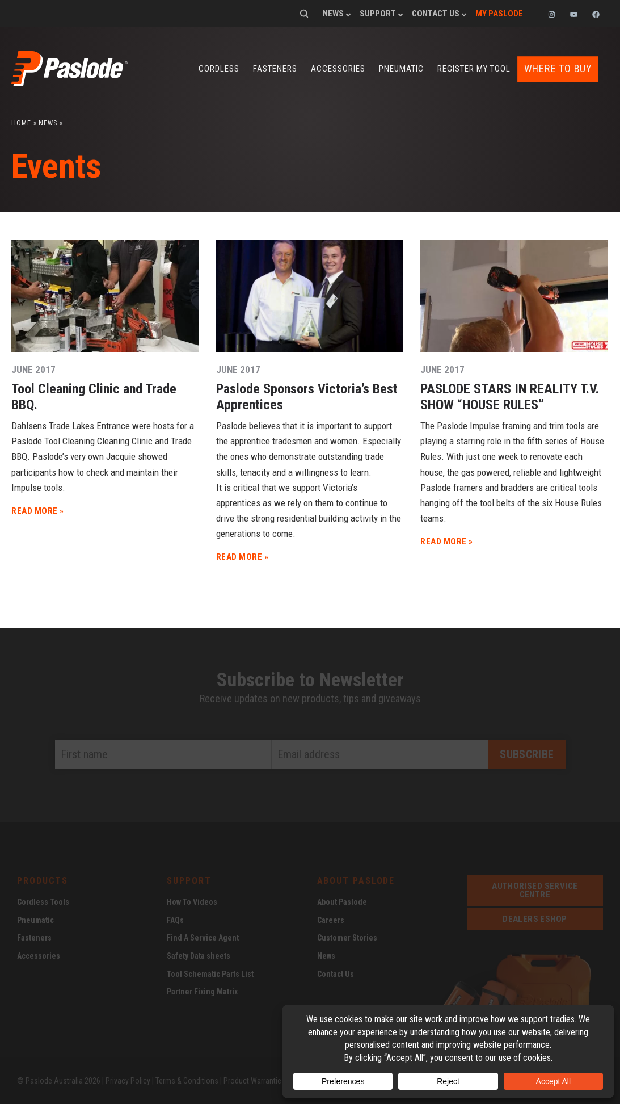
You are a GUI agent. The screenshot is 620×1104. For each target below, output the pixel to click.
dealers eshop (535, 918)
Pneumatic (401, 69)
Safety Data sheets (198, 955)
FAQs (175, 919)
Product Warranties (254, 1080)
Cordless (219, 69)
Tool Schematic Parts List (210, 973)
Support (378, 14)
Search (304, 14)
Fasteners (275, 69)
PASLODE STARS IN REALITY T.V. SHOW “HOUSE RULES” (509, 396)
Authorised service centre (534, 889)
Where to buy (558, 68)
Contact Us (435, 14)
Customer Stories (347, 937)
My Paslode (499, 14)
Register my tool (474, 69)
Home (21, 123)
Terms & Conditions (186, 1080)
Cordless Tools (43, 901)
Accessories (338, 69)
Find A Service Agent (203, 937)
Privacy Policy (128, 1080)
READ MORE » (37, 510)
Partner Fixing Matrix (202, 991)
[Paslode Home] (69, 82)
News (333, 14)
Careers (330, 919)
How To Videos (192, 901)
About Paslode (342, 901)
